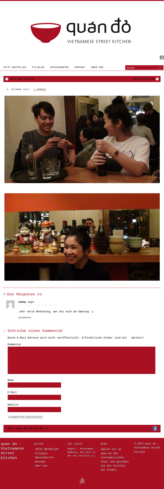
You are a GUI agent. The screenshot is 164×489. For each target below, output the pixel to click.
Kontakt (79, 67)
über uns (97, 67)
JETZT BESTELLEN (14, 67)
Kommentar (15, 344)
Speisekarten (59, 67)
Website (13, 404)
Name (12, 380)
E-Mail (14, 392)
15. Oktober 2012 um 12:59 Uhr (37, 305)
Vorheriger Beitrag (22, 79)
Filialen (38, 67)
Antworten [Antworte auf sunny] (24, 318)
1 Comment (39, 89)
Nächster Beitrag (143, 79)
